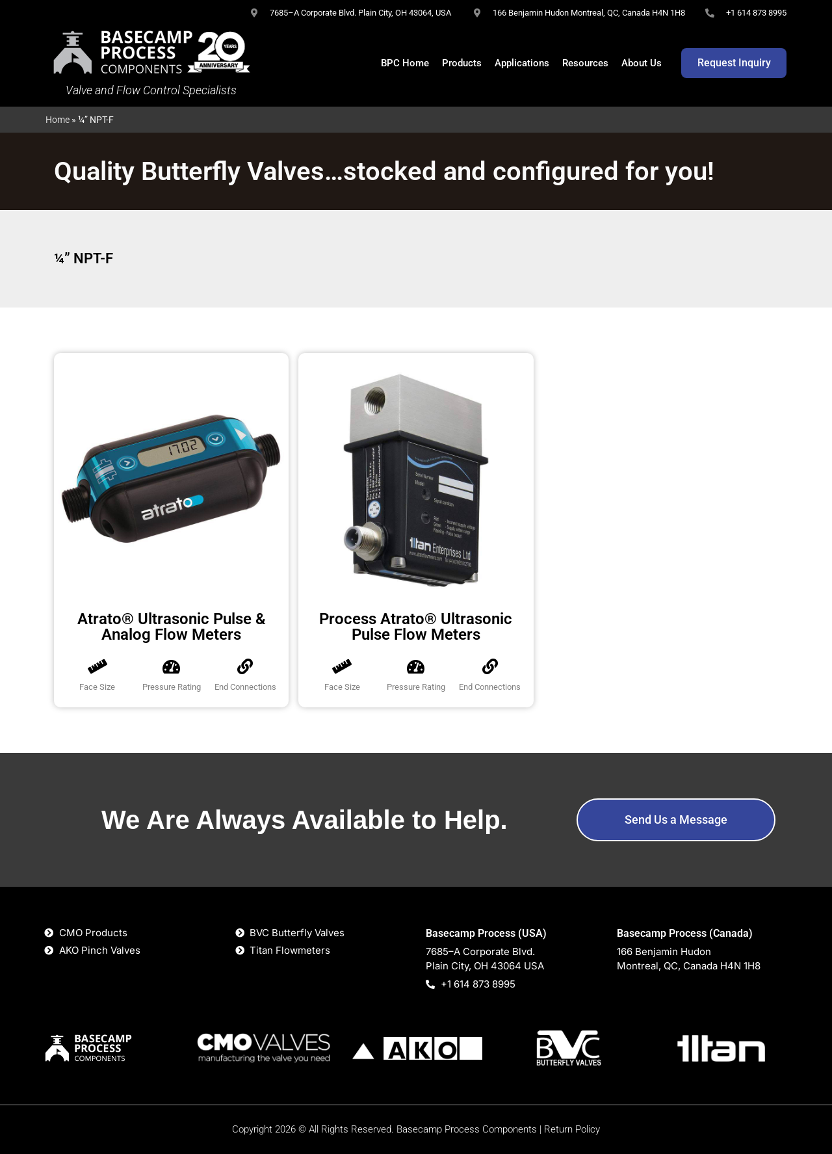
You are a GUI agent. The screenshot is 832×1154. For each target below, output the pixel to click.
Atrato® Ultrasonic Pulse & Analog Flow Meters (171, 627)
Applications (522, 63)
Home (58, 119)
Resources (585, 63)
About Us (641, 63)
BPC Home (405, 63)
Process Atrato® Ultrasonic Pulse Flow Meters (415, 627)
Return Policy (572, 1129)
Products (462, 63)
